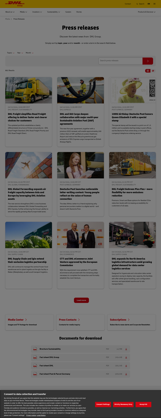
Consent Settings (103, 407)
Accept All (143, 407)
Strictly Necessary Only (123, 407)
